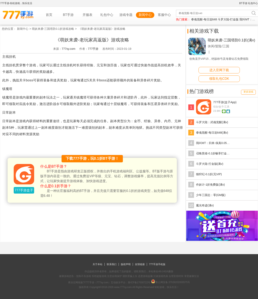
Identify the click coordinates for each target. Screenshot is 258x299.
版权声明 (126, 264)
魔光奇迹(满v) (205, 205)
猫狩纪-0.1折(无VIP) (209, 174)
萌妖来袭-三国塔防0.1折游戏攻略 (53, 28)
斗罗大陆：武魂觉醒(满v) (212, 122)
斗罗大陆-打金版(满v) (209, 163)
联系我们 (112, 264)
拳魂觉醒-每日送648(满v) (212, 132)
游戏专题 (125, 15)
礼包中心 (253, 3)
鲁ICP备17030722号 (139, 282)
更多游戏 (248, 91)
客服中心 (164, 15)
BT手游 (243, 3)
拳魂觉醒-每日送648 (204, 19)
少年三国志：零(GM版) (210, 195)
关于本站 (97, 264)
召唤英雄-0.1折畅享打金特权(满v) (217, 153)
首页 (49, 15)
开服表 (87, 15)
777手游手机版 (157, 264)
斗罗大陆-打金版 (228, 19)
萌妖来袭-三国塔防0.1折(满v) (231, 40)
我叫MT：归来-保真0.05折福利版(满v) (220, 143)
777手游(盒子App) (225, 102)
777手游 (93, 48)
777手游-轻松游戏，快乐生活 (16, 3)
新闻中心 (145, 15)
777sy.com (68, 48)
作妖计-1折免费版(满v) (210, 184)
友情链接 (140, 264)
